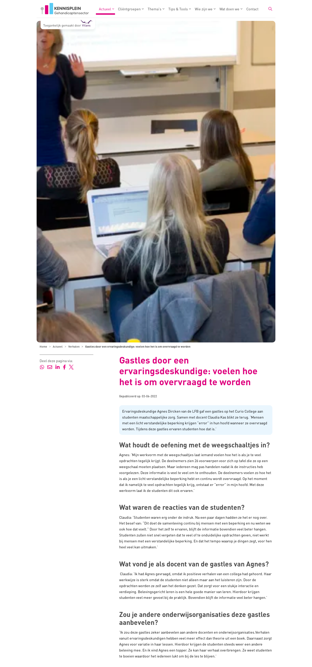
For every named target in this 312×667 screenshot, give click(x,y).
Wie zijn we (204, 9)
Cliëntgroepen (129, 9)
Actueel (105, 9)
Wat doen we (229, 9)
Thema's (154, 9)
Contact (252, 9)
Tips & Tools (178, 9)
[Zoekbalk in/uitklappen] (270, 9)
